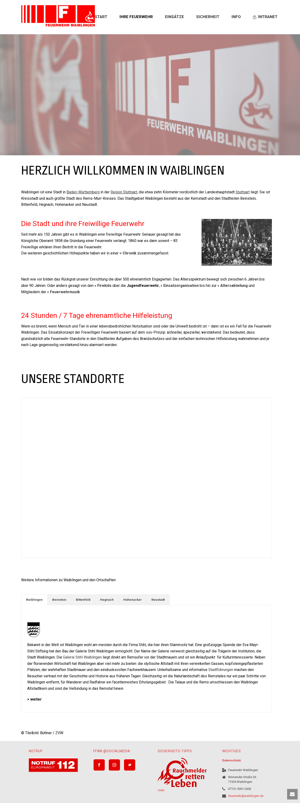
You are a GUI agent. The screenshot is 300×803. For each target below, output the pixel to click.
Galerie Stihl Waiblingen (82, 657)
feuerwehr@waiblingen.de (245, 796)
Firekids (104, 285)
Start (101, 16)
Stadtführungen (220, 669)
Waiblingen (34, 599)
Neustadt (158, 599)
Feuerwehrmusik (65, 292)
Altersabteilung (234, 285)
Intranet (265, 16)
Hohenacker (132, 599)
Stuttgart (243, 192)
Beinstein (59, 599)
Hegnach (107, 599)
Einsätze (174, 16)
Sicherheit (207, 16)
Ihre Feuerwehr (136, 16)
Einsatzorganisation (181, 285)
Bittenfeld (83, 599)
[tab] (34, 599)
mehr (161, 790)
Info (236, 16)
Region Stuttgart (124, 192)
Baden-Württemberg (83, 192)
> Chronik (128, 253)
